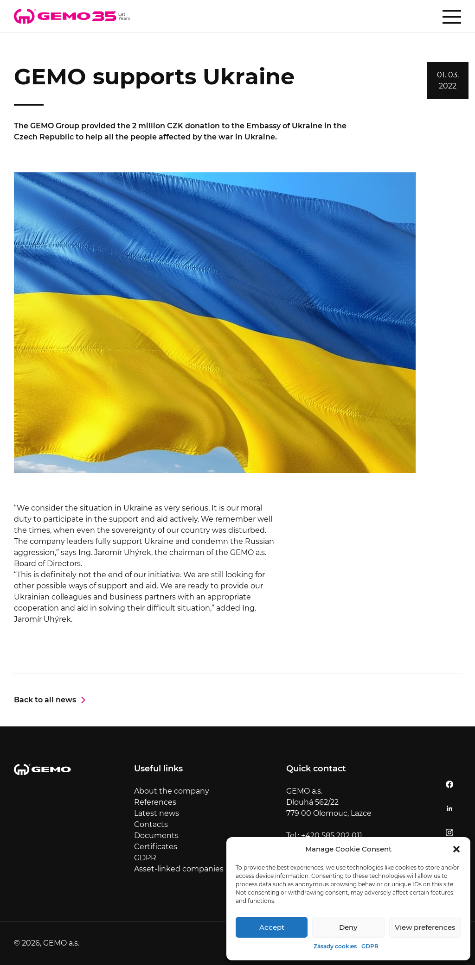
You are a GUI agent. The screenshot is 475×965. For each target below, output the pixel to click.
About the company (171, 791)
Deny (348, 927)
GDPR (370, 946)
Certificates (155, 846)
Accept (271, 927)
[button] (456, 849)
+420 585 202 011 (331, 835)
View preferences (425, 927)
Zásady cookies (335, 946)
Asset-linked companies (179, 868)
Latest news (156, 813)
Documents (156, 835)
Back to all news (45, 699)
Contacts (151, 824)
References (155, 802)
